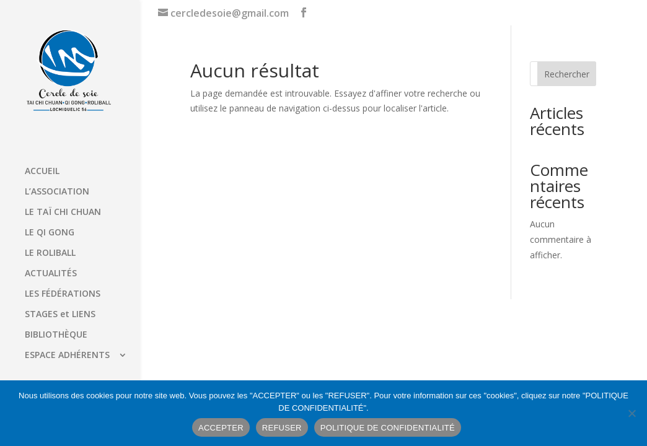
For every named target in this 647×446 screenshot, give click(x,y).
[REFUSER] (631, 413)
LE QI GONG (49, 233)
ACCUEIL (42, 172)
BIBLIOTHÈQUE (56, 335)
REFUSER (282, 427)
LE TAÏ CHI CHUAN (63, 212)
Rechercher (566, 74)
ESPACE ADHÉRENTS (67, 356)
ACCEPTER (221, 427)
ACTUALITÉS (51, 274)
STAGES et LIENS (60, 315)
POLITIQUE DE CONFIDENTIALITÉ (387, 427)
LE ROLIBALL (50, 253)
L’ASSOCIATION (57, 192)
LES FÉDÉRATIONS (62, 294)
